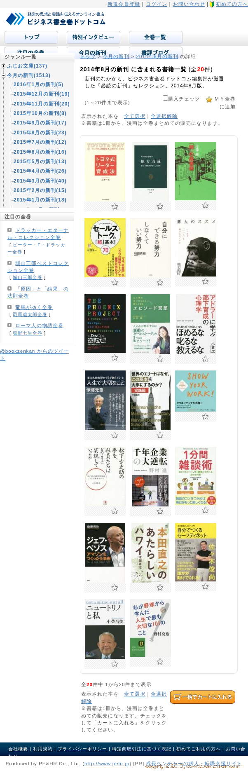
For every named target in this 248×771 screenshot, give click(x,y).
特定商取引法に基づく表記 (141, 748)
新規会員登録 (124, 4)
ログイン (156, 4)
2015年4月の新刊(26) (40, 171)
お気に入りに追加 (114, 206)
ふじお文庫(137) (27, 66)
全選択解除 (164, 116)
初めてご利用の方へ (198, 748)
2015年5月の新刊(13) (40, 161)
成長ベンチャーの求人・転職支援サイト (194, 763)
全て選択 (134, 116)
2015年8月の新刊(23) (40, 133)
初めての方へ (232, 4)
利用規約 (43, 748)
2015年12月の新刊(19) (42, 94)
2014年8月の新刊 (157, 56)
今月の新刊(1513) (29, 75)
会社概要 (18, 748)
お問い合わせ (189, 4)
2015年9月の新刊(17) (40, 123)
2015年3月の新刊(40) (40, 181)
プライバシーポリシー (82, 748)
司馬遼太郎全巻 (30, 314)
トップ (88, 56)
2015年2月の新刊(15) (40, 190)
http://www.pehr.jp (107, 763)
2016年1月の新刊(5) (38, 84)
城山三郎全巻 (27, 277)
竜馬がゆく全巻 (34, 307)
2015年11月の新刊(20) (42, 104)
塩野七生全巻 (27, 332)
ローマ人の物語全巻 (39, 325)
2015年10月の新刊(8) (40, 113)
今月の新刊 (116, 56)
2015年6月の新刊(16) (40, 152)
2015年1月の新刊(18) (40, 200)
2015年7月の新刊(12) (40, 142)
